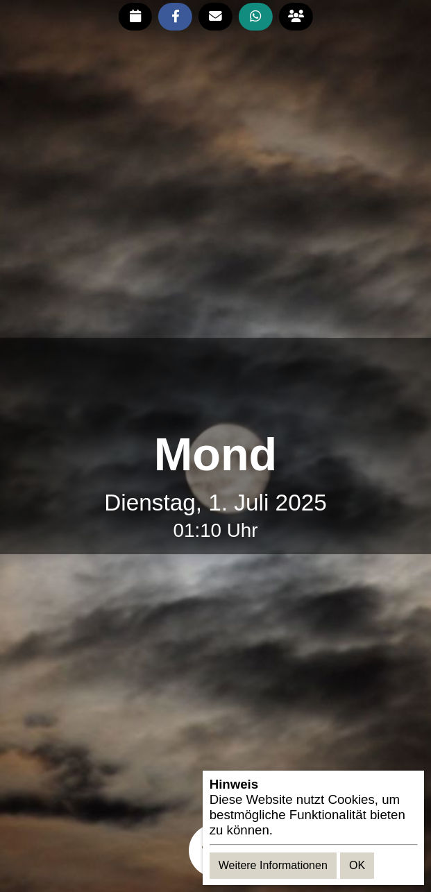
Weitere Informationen (273, 865)
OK (357, 865)
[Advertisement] (216, 384)
